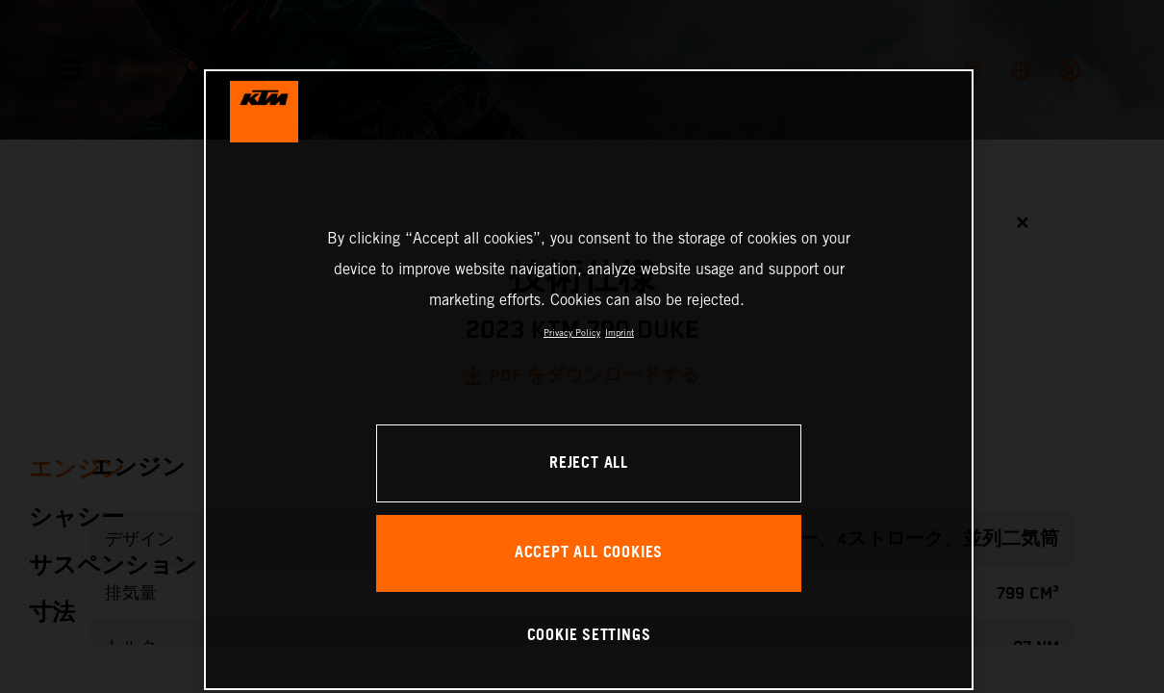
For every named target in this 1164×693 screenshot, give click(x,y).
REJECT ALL (588, 463)
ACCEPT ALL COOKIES (589, 553)
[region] (589, 379)
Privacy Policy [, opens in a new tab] (572, 332)
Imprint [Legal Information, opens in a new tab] (619, 332)
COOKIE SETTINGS (589, 636)
